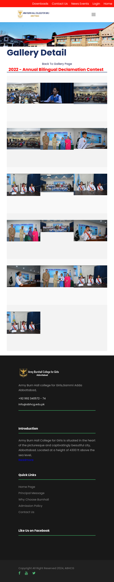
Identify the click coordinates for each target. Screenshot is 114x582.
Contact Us (60, 4)
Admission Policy (30, 506)
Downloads (40, 4)
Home (108, 4)
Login (96, 4)
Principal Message (31, 493)
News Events (80, 4)
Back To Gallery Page (57, 64)
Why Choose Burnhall (33, 499)
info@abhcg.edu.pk (31, 404)
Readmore (26, 460)
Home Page (26, 487)
